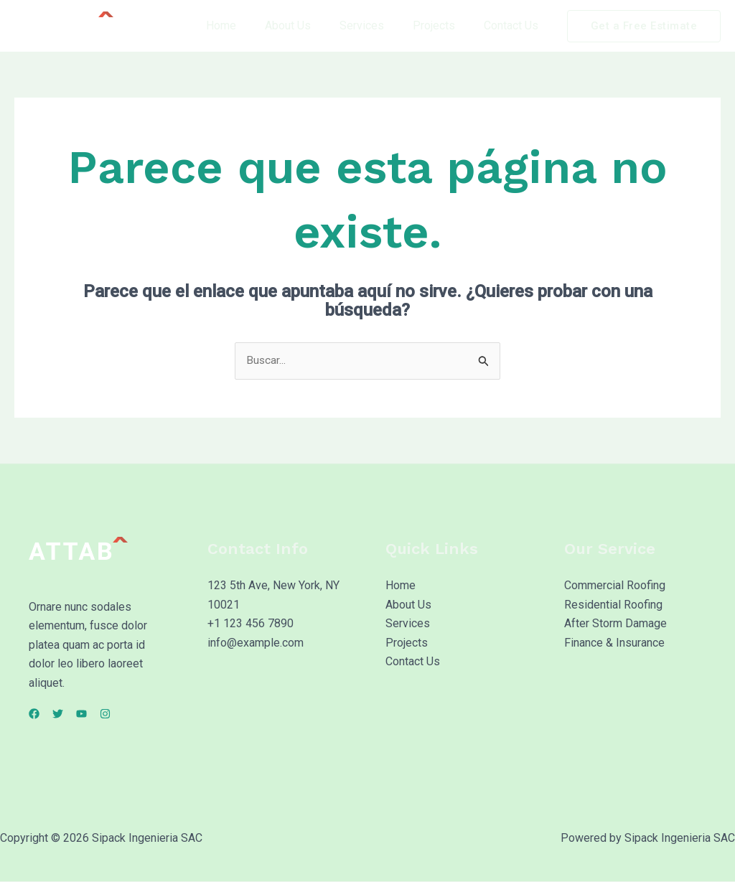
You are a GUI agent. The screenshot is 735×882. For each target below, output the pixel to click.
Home (247, 25)
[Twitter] (66, 714)
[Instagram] (131, 714)
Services (376, 25)
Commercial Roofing (614, 586)
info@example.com (255, 642)
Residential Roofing (613, 605)
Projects (442, 25)
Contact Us (514, 25)
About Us (308, 25)
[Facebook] (34, 714)
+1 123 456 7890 (250, 624)
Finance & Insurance (614, 642)
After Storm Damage (615, 624)
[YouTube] (98, 714)
